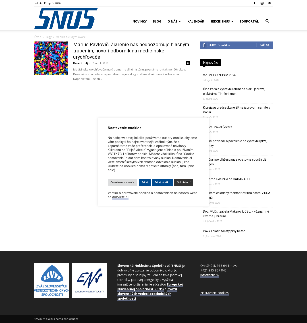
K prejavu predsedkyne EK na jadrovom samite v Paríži (236, 110)
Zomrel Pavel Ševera (217, 127)
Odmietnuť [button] (184, 182)
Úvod (37, 37)
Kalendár (195, 21)
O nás (174, 21)
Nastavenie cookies (214, 293)
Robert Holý (80, 63)
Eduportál (249, 21)
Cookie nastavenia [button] (122, 182)
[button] (267, 22)
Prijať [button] (145, 182)
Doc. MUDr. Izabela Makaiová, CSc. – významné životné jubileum (236, 214)
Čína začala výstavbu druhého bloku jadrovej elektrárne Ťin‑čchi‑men (234, 91)
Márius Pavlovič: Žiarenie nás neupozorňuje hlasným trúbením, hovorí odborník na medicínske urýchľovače (131, 51)
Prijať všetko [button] (162, 182)
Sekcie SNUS (221, 21)
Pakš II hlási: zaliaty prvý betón (224, 231)
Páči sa (265, 45)
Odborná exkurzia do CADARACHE (227, 179)
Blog (157, 21)
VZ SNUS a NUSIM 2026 (219, 75)
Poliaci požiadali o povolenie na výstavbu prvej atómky (235, 143)
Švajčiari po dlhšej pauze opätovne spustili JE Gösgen (234, 162)
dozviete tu (120, 197)
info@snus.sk (209, 275)
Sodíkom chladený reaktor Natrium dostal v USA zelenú (236, 195)
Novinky (140, 21)
